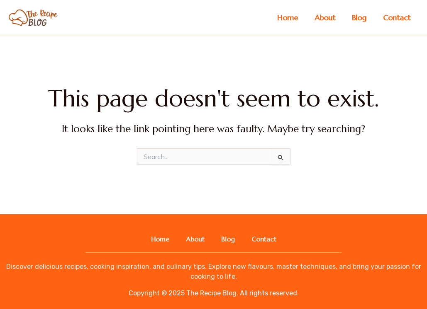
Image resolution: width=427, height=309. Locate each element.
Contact (396, 17)
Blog (359, 17)
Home (287, 17)
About (325, 17)
